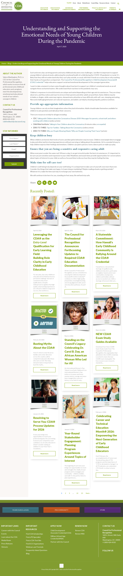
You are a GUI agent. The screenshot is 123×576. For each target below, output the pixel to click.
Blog (9, 63)
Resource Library (104, 3)
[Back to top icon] (61, 566)
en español (101, 124)
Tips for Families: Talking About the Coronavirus (65, 128)
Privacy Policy (45, 569)
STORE (102, 510)
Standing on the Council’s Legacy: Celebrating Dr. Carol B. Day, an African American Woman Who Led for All (76, 351)
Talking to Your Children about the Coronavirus (66, 124)
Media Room (86, 3)
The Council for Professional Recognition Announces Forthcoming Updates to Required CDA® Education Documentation (75, 250)
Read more (44, 295)
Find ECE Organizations (35, 544)
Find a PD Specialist (33, 537)
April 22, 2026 (69, 230)
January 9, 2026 (69, 429)
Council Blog (94, 3)
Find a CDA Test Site (33, 540)
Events (4, 534)
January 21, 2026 (38, 414)
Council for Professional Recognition (78, 80)
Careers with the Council (10, 530)
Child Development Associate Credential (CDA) (61, 531)
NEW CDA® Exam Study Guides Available (106, 337)
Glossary (4, 547)
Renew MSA (79, 534)
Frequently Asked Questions (36, 550)
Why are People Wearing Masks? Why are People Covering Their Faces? (74, 131)
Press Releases (7, 544)
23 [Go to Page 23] (82, 493)
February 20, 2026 (38, 340)
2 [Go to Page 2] (65, 493)
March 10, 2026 (100, 330)
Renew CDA (79, 530)
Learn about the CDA (9, 537)
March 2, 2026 (69, 336)
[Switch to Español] (69, 3)
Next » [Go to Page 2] (88, 493)
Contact (113, 3)
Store (74, 3)
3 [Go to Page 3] (69, 493)
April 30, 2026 (37, 230)
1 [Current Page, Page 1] (61, 493)
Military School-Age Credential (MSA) (58, 537)
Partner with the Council (60, 542)
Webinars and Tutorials (34, 547)
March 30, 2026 (100, 230)
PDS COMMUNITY (61, 510)
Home (3, 63)
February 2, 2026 (101, 412)
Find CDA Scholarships (34, 534)
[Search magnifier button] (118, 3)
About (79, 3)
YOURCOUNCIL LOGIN (20, 510)
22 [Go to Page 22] (77, 493)
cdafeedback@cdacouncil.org (14, 121)
